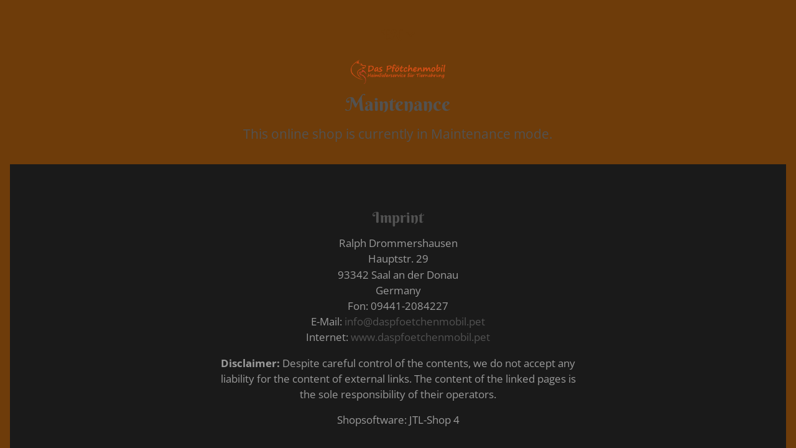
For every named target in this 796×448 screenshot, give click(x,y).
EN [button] (391, 34)
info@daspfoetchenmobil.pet (415, 321)
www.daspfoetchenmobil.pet (420, 337)
